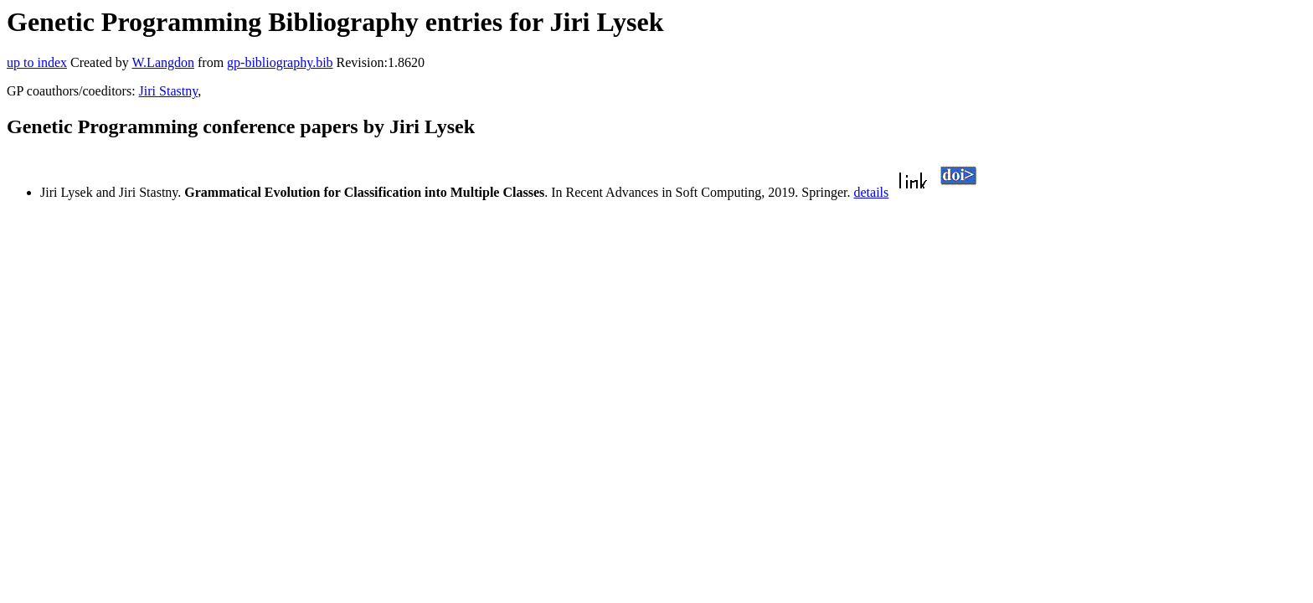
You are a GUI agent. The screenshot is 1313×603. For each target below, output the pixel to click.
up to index (37, 62)
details (871, 192)
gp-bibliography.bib (280, 62)
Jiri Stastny (168, 91)
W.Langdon (162, 62)
